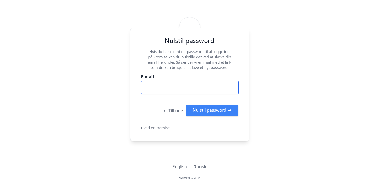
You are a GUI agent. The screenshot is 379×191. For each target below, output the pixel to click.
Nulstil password (212, 110)
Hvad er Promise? (156, 127)
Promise (184, 178)
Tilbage (173, 111)
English (179, 167)
